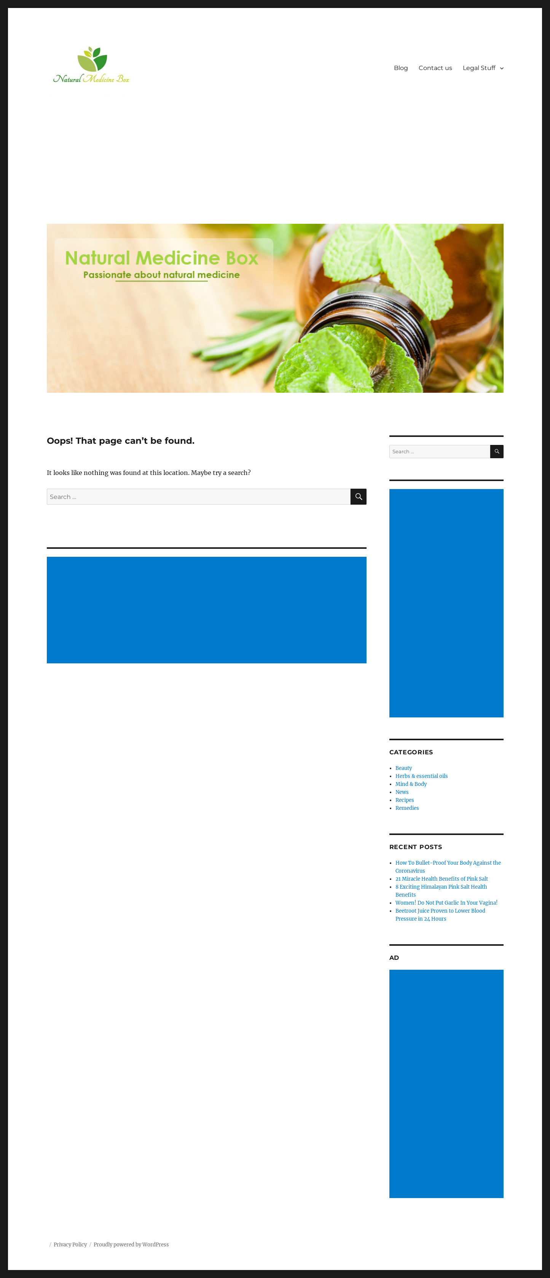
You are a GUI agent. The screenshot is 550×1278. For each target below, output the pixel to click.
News (402, 792)
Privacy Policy (70, 1244)
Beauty (403, 768)
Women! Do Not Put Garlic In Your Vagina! (446, 903)
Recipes (404, 800)
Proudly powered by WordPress (131, 1244)
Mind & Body (411, 784)
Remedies (407, 808)
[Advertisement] (276, 160)
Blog (401, 68)
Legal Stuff (479, 68)
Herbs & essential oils (421, 776)
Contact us (435, 68)
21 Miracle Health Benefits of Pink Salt (441, 879)
